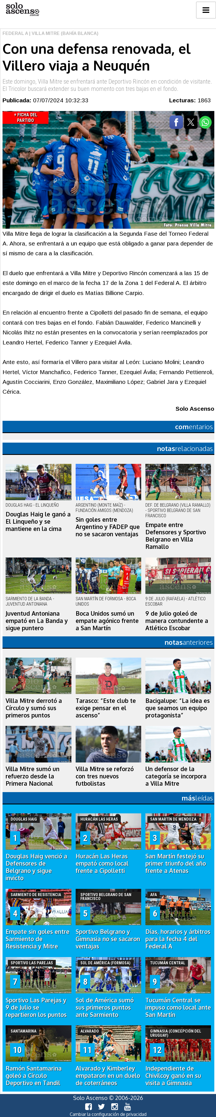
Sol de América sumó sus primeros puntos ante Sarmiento (105, 1007)
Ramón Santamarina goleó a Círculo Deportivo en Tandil (34, 1076)
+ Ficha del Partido (25, 117)
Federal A (15, 33)
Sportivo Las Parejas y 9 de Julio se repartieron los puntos (36, 1007)
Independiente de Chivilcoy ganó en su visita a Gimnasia (173, 1076)
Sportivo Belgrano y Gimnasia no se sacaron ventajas (108, 939)
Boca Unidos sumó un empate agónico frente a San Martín (107, 621)
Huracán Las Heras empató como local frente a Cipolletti (102, 863)
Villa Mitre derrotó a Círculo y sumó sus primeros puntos (34, 708)
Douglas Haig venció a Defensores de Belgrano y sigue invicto (36, 867)
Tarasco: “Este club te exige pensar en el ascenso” (106, 708)
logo (22, 9)
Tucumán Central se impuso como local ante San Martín (178, 1007)
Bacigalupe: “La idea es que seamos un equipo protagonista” (177, 708)
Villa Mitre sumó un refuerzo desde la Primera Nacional (32, 776)
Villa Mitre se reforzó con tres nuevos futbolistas (105, 776)
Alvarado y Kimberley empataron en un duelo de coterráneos (108, 1076)
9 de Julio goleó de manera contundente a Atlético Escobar (176, 621)
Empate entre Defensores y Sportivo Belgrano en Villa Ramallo (175, 535)
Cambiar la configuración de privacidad (108, 1114)
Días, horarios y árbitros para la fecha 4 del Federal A (177, 939)
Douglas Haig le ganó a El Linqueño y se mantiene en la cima (38, 521)
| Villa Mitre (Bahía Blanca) (63, 33)
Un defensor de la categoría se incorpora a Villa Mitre (175, 776)
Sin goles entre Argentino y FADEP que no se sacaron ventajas (108, 527)
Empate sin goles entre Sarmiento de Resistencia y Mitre (37, 939)
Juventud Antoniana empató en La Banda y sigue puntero (37, 621)
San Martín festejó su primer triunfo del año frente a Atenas (175, 863)
